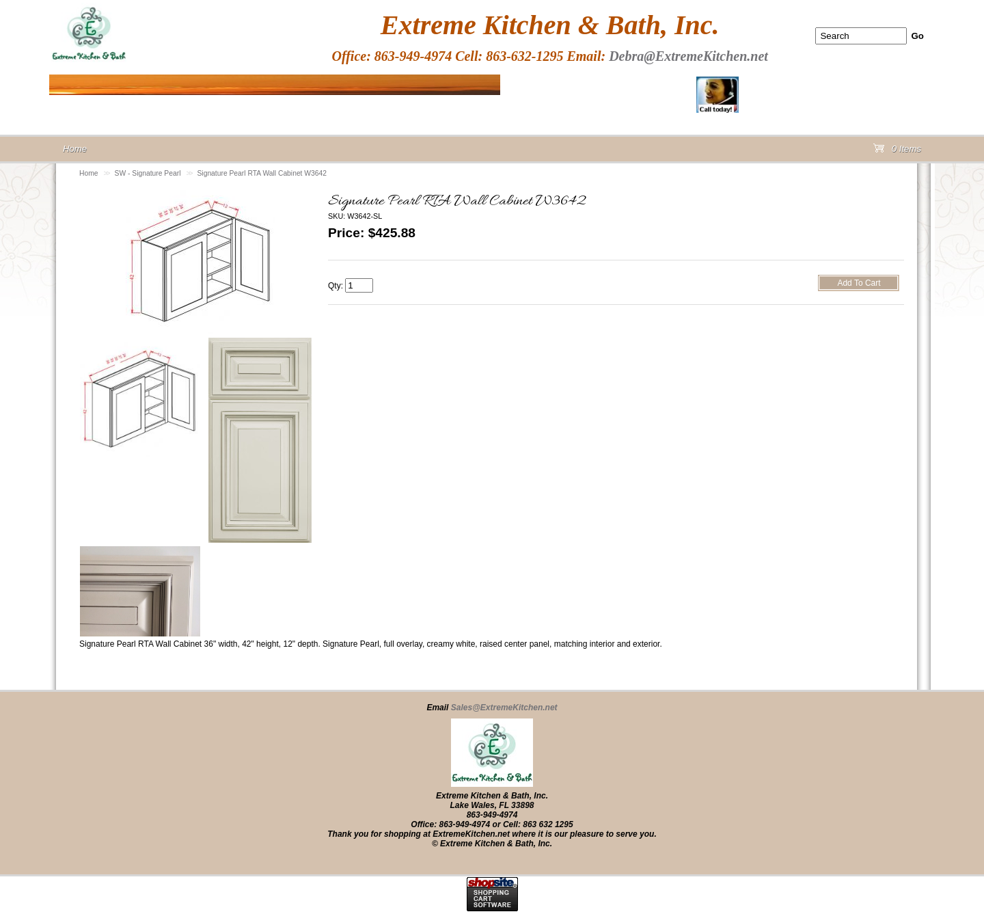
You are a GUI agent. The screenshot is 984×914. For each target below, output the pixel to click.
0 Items (897, 151)
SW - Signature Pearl (148, 173)
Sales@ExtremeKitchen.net (504, 707)
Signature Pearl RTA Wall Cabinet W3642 (262, 173)
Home (88, 173)
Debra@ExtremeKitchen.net (688, 56)
